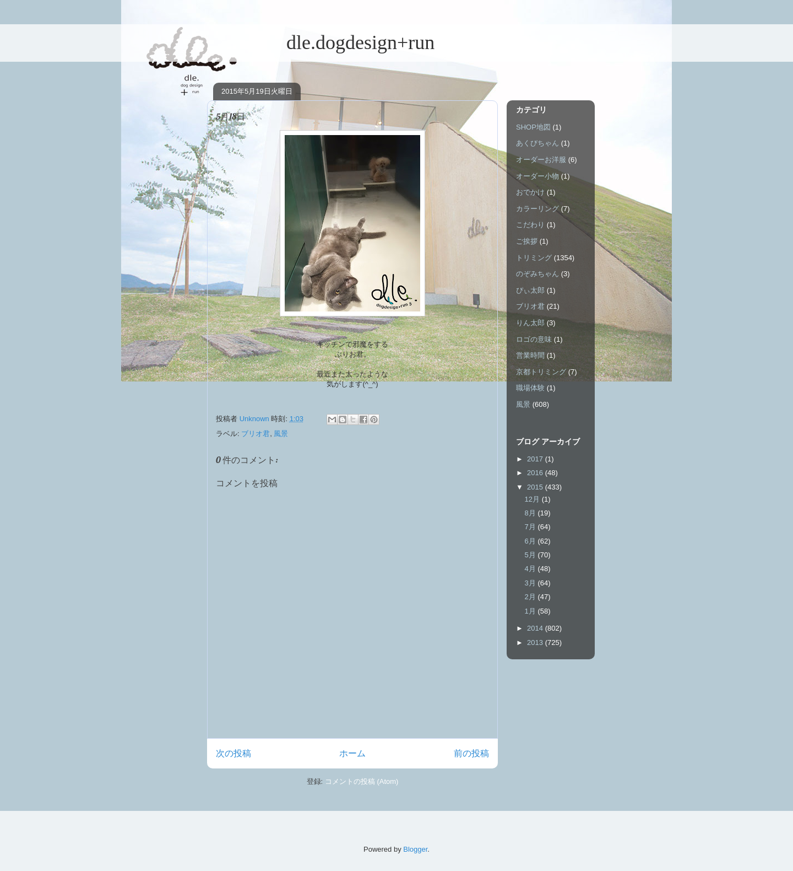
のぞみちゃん (537, 274)
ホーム (352, 753)
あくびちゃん (537, 143)
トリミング (534, 258)
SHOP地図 (533, 127)
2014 (536, 628)
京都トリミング (541, 372)
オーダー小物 (537, 176)
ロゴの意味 (534, 339)
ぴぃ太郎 (530, 290)
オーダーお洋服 (541, 159)
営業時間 (530, 355)
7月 (531, 527)
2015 (536, 487)
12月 (533, 499)
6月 (531, 541)
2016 (536, 473)
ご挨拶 (526, 241)
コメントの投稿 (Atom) (362, 781)
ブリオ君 (255, 433)
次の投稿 (233, 753)
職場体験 (530, 388)
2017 (536, 459)
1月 (531, 611)
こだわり (530, 225)
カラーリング (537, 209)
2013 (536, 642)
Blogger (415, 849)
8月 (531, 513)
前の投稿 (471, 753)
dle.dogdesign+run (320, 42)
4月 (531, 568)
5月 (531, 555)
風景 (281, 433)
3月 (531, 583)
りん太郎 (530, 323)
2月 (531, 597)
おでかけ (530, 192)
